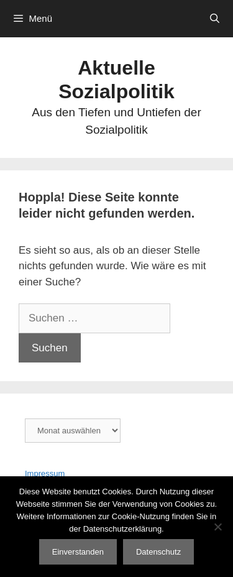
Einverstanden (78, 551)
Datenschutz (158, 551)
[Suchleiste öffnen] (214, 18)
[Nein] (217, 526)
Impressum (45, 473)
